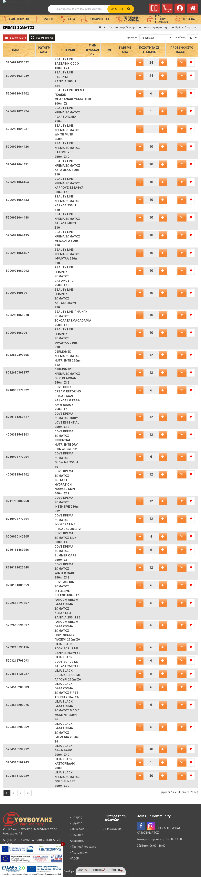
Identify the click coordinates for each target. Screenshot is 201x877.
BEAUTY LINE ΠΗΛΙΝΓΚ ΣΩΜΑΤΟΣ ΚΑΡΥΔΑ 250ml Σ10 (65, 298)
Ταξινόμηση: (132, 37)
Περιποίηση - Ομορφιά (123, 27)
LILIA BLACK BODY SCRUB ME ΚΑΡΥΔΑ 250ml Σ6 (67, 661)
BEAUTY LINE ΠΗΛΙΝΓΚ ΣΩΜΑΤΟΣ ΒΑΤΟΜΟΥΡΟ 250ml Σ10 (64, 276)
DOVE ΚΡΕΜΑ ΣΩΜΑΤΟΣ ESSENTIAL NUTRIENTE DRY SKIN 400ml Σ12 (66, 440)
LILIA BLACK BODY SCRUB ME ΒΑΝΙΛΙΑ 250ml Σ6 (67, 648)
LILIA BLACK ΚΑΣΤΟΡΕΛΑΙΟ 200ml (65, 763)
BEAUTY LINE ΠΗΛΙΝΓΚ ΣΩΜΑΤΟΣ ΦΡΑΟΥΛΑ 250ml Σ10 (66, 338)
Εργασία (77, 823)
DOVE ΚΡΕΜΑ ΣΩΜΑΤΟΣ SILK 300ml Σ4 (65, 537)
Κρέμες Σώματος (186, 27)
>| (28, 793)
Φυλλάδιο (78, 829)
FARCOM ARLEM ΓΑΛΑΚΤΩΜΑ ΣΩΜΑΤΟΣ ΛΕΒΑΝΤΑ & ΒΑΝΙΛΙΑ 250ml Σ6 (67, 608)
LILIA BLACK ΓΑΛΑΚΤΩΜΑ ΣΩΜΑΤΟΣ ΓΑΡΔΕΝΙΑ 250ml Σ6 (67, 732)
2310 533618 (44, 840)
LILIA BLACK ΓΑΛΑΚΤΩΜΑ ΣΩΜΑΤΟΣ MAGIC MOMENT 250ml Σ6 (67, 710)
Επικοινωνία (113, 829)
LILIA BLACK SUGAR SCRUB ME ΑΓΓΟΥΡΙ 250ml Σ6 (68, 675)
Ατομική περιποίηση (157, 27)
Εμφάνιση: (181, 37)
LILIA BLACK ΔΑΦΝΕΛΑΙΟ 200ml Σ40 (63, 750)
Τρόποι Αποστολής (84, 846)
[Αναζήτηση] (91, 9)
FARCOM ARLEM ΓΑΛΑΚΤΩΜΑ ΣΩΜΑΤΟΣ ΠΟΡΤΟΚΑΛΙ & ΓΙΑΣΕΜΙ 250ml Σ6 (67, 630)
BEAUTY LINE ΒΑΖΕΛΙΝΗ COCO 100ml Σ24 (67, 63)
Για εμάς (77, 817)
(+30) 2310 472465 (18, 840)
